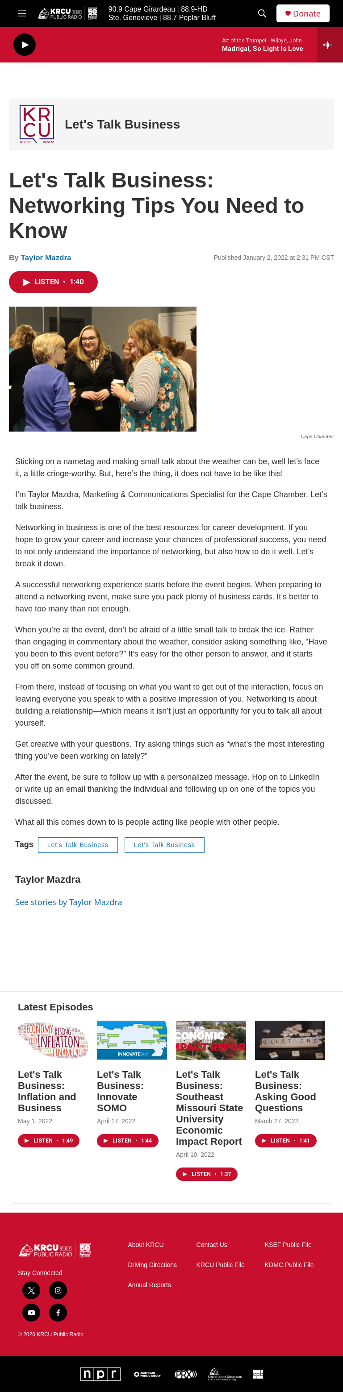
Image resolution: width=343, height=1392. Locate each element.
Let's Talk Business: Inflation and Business (47, 1091)
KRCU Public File (221, 1265)
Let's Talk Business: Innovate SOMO (120, 1091)
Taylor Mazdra (46, 257)
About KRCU (145, 1245)
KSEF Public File (288, 1245)
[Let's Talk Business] (37, 124)
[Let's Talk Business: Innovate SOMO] (132, 1040)
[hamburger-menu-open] (21, 13)
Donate (307, 13)
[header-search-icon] (262, 13)
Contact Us (212, 1245)
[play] (24, 45)
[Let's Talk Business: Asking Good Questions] (290, 1040)
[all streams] (330, 44)
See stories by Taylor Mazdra (68, 902)
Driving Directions (152, 1265)
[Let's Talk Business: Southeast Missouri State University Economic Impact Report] (211, 1040)
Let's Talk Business (122, 124)
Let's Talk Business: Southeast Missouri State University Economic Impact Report (209, 1108)
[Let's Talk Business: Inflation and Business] (53, 1040)
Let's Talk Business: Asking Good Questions (285, 1091)
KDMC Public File (289, 1265)
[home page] (55, 1250)
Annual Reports (149, 1285)
